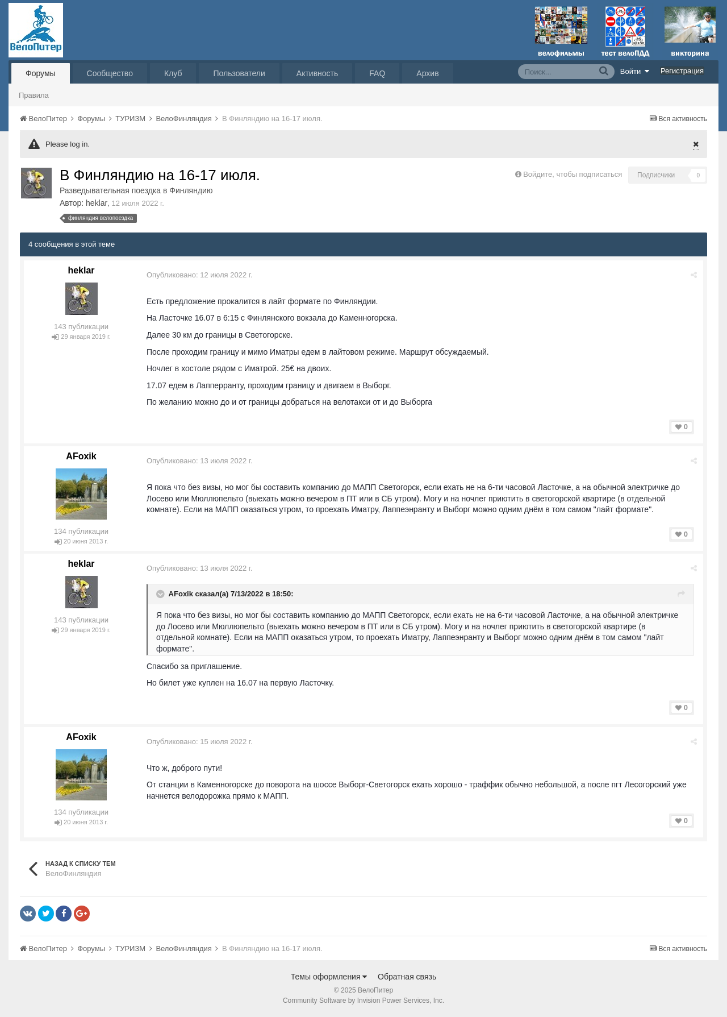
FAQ (377, 73)
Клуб (173, 73)
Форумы (41, 73)
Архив (427, 73)
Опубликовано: (200, 275)
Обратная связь (407, 976)
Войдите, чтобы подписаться (572, 174)
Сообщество (110, 73)
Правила (34, 95)
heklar (96, 202)
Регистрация (682, 71)
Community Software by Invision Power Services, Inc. (363, 1000)
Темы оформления (329, 976)
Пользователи (239, 73)
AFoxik (81, 456)
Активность (317, 73)
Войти (635, 71)
